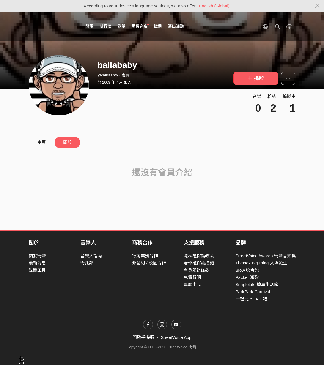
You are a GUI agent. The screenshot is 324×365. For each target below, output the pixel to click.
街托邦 (86, 262)
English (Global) (214, 5)
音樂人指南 (91, 255)
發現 (90, 26)
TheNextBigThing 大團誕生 (261, 262)
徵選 (158, 26)
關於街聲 (37, 255)
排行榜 (106, 26)
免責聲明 (192, 277)
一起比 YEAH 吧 (251, 298)
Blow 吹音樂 (247, 270)
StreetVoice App (176, 337)
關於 (67, 142)
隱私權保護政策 (199, 255)
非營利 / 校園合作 (149, 262)
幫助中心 (192, 284)
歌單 (122, 26)
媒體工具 (37, 270)
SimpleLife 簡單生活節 (257, 284)
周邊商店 (140, 26)
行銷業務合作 (145, 255)
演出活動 (176, 26)
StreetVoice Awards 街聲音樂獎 (266, 255)
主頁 (41, 142)
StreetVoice (52, 26)
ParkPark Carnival (253, 291)
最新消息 (37, 262)
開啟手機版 (143, 337)
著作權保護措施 (199, 262)
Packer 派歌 (247, 277)
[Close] (317, 6)
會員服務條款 (196, 270)
